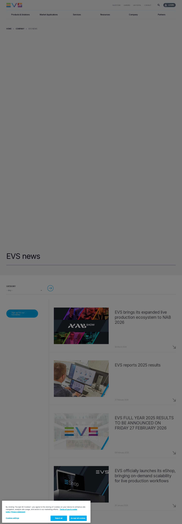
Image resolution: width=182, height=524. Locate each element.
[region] (46, 512)
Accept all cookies (78, 518)
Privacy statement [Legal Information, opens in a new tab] (18, 512)
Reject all (58, 518)
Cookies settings (12, 518)
